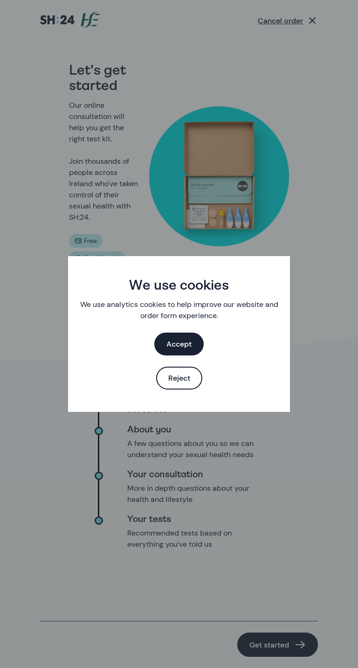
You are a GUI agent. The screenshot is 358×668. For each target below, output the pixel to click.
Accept (179, 344)
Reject (179, 378)
